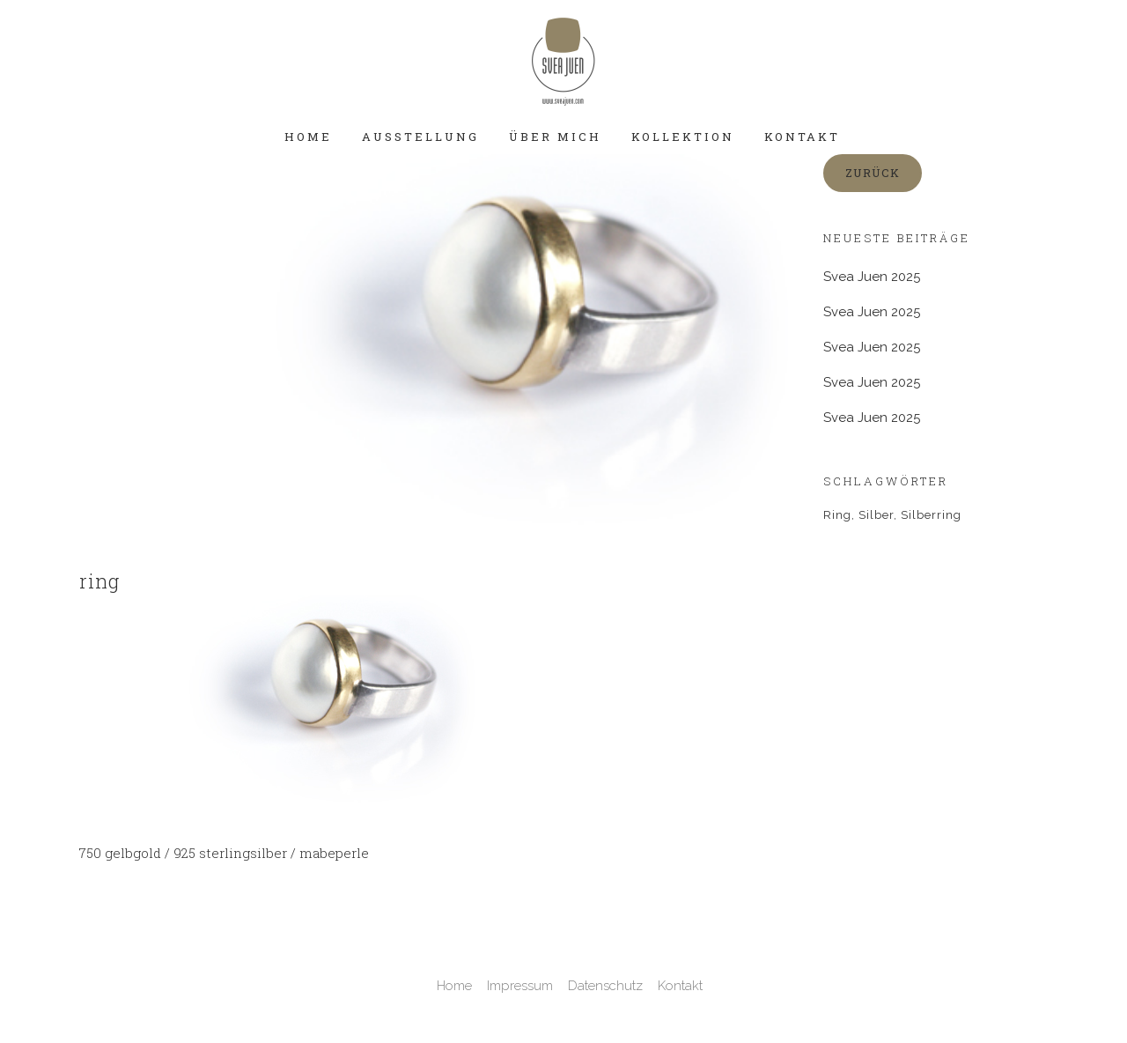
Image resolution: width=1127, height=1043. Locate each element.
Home (454, 986)
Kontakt (680, 986)
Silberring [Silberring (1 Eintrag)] (931, 515)
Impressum (520, 986)
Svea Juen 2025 (871, 312)
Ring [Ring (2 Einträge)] (837, 515)
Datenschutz (605, 986)
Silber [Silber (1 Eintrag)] (876, 515)
